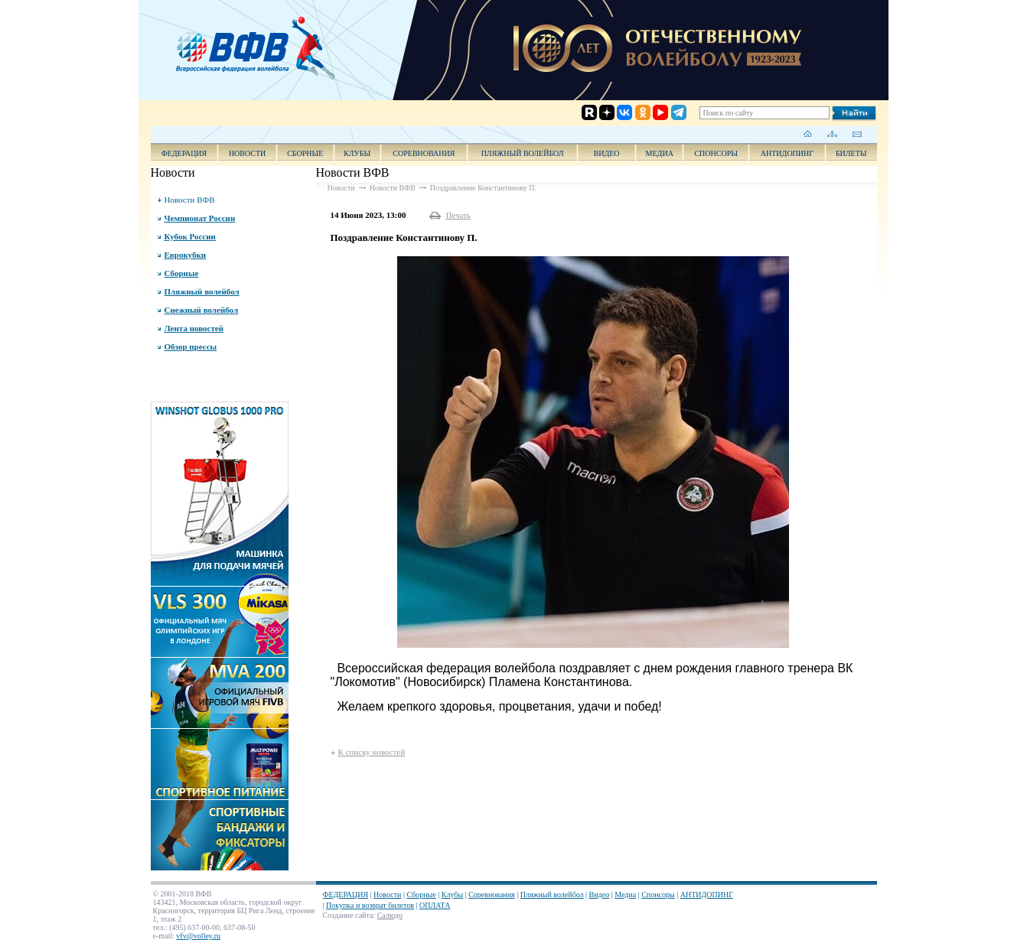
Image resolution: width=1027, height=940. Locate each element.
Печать (458, 215)
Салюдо (390, 915)
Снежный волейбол (202, 309)
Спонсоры (716, 153)
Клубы (357, 153)
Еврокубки (186, 254)
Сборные (305, 153)
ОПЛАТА (434, 905)
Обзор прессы (191, 346)
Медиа (659, 153)
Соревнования (424, 153)
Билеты (851, 153)
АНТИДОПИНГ (787, 153)
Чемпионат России (200, 218)
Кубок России (190, 236)
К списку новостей (372, 751)
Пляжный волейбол (522, 153)
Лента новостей (194, 328)
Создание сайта (348, 915)
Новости (247, 153)
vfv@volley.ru (198, 936)
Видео (599, 894)
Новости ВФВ (190, 199)
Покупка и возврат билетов (370, 905)
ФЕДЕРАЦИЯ (184, 153)
